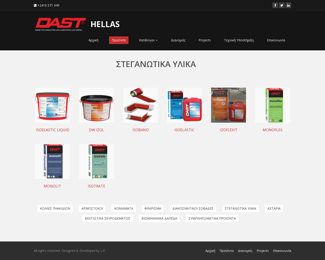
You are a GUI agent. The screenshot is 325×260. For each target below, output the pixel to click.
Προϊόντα (119, 40)
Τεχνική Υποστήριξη (239, 40)
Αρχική (93, 40)
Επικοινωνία (276, 40)
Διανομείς (178, 40)
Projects (205, 40)
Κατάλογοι (148, 40)
